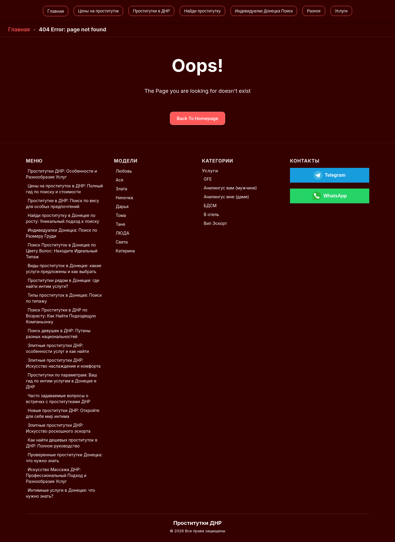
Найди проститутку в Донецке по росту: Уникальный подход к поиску (62, 218)
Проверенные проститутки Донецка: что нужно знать (64, 457)
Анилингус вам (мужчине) (230, 187)
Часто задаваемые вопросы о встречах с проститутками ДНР (58, 398)
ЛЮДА (122, 233)
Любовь (124, 170)
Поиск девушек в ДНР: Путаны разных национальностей (58, 333)
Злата (121, 188)
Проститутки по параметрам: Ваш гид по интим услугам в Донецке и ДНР (61, 380)
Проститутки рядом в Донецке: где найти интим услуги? (62, 283)
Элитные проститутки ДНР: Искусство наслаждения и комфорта (63, 363)
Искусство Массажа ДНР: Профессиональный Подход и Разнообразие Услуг (56, 475)
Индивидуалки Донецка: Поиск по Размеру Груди (61, 233)
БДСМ (210, 205)
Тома (121, 215)
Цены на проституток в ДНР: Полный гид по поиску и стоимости (64, 188)
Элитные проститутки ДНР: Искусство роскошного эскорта (58, 428)
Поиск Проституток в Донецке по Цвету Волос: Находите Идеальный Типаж (62, 250)
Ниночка (124, 197)
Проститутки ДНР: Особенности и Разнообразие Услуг (61, 173)
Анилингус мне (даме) (226, 196)
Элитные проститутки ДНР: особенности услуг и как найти (57, 348)
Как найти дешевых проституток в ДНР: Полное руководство (61, 442)
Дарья (122, 206)
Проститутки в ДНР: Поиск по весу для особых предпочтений (62, 203)
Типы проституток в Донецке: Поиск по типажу (64, 298)
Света (122, 241)
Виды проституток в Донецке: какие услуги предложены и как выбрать (63, 268)
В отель (211, 214)
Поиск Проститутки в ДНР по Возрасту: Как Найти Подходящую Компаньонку (61, 315)
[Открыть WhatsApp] (329, 196)
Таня (120, 224)
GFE (208, 178)
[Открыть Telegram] (329, 175)
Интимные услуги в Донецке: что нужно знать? (60, 493)
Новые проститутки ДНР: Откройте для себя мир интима (62, 413)
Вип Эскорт (215, 223)
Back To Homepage (197, 118)
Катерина (125, 250)
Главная (19, 29)
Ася (119, 179)
